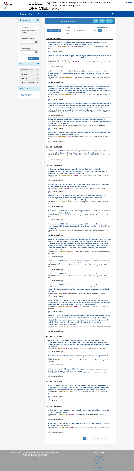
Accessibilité (34, 458)
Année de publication (27, 82)
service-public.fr (99, 455)
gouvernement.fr (99, 460)
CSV (102, 21)
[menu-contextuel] (21, 30)
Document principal (57, 51)
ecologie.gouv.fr (99, 465)
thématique (68, 30)
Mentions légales (34, 460)
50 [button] (104, 30)
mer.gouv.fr (99, 469)
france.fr (99, 462)
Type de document (26, 70)
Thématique (24, 74)
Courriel (109, 21)
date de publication (54, 30)
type (68, 33)
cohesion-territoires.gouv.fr (99, 467)
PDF (96, 21)
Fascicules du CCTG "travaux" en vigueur (27, 95)
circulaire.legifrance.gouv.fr (99, 458)
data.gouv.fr (99, 464)
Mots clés (24, 78)
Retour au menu (109, 447)
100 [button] (110, 30)
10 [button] (95, 30)
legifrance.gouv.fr (99, 457)
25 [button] (99, 30)
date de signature (81, 30)
